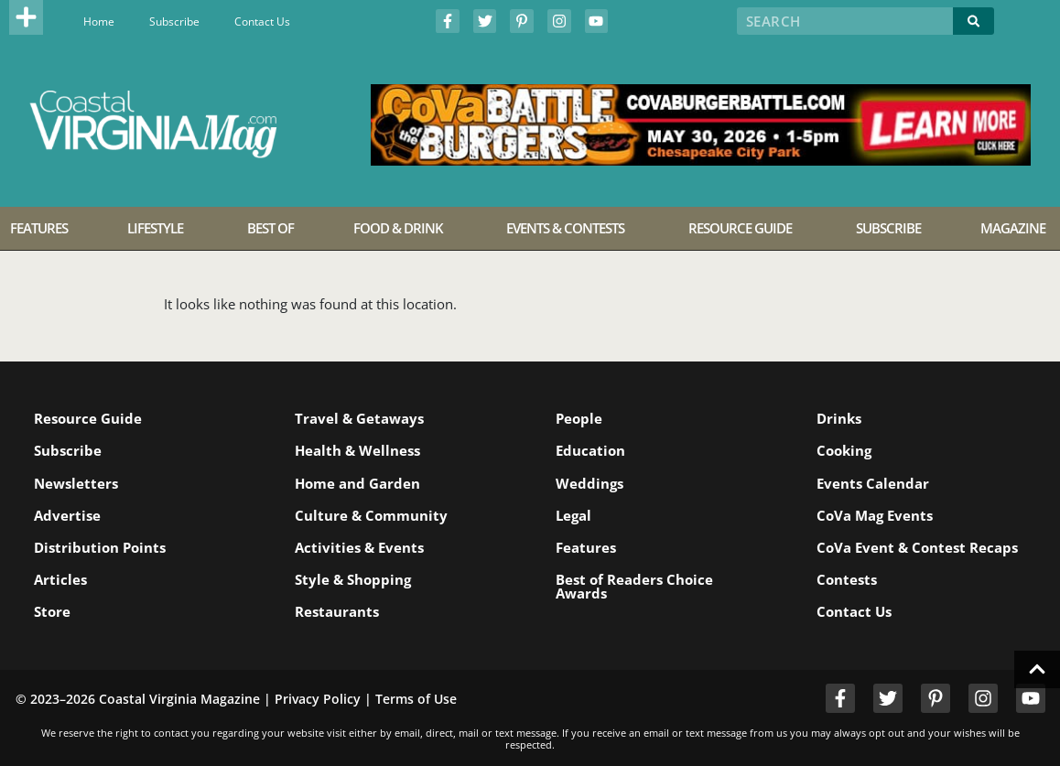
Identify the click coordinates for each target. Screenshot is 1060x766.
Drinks (839, 418)
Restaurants (337, 611)
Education (590, 450)
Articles (60, 579)
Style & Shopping (353, 579)
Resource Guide (88, 418)
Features (586, 547)
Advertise (67, 515)
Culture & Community (371, 515)
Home (98, 21)
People (579, 418)
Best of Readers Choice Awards (634, 586)
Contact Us (262, 21)
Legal (573, 515)
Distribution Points (100, 547)
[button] (26, 17)
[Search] (973, 21)
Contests (847, 579)
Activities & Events (359, 547)
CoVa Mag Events (875, 515)
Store (52, 611)
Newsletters (76, 483)
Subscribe (174, 21)
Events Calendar (873, 483)
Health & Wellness (357, 450)
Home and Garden (357, 483)
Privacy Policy (318, 698)
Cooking (844, 450)
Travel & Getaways (359, 418)
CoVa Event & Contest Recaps (917, 547)
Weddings (589, 483)
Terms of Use (416, 698)
